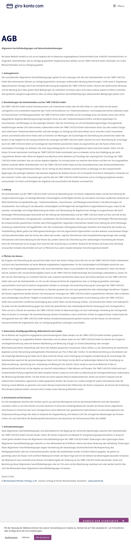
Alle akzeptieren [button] (42, 537)
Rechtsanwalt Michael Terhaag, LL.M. (20, 481)
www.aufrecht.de (95, 481)
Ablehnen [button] (26, 537)
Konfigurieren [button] (11, 537)
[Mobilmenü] (119, 6)
